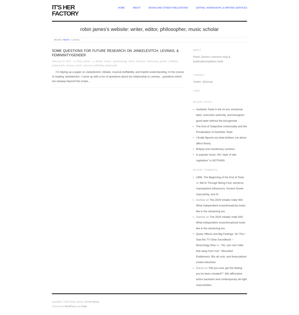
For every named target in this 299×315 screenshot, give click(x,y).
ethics (131, 61)
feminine (141, 61)
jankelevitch (58, 65)
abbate (99, 61)
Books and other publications (168, 7)
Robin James (83, 61)
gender (163, 61)
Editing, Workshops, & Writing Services (221, 7)
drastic (107, 61)
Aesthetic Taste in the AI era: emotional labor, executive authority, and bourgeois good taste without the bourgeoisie (220, 115)
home (121, 7)
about (137, 7)
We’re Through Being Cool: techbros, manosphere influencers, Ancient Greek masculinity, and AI (220, 188)
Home (66, 39)
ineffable (173, 61)
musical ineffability (93, 65)
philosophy (111, 65)
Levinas (70, 65)
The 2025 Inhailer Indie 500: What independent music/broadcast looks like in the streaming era (220, 205)
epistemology (120, 61)
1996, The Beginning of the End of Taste (220, 177)
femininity (152, 61)
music (79, 65)
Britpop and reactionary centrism (215, 149)
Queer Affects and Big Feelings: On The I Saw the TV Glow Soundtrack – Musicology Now (220, 239)
